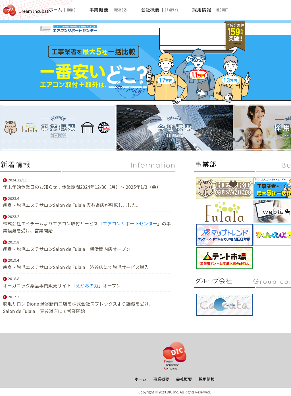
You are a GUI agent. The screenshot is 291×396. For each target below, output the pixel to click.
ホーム (141, 379)
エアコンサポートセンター (130, 223)
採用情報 (207, 379)
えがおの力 (87, 285)
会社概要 (184, 379)
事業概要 (161, 379)
